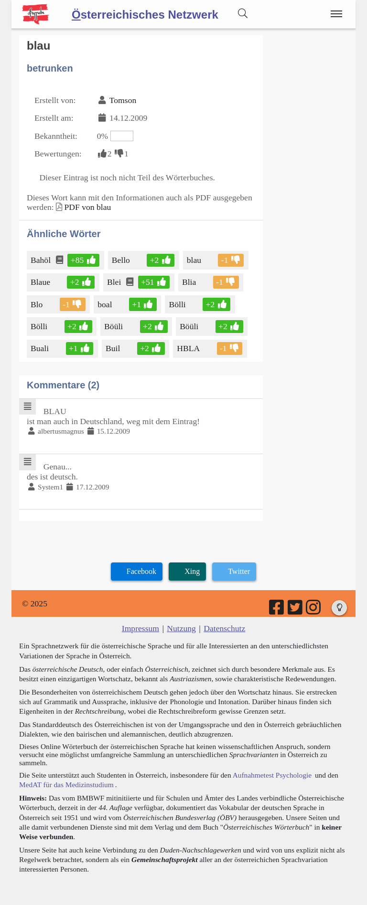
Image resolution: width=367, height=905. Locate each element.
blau (195, 260)
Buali (40, 348)
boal (105, 304)
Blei (114, 282)
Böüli (114, 326)
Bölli (179, 304)
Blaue (41, 282)
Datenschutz (224, 628)
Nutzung (181, 628)
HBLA (189, 348)
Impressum (140, 628)
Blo (37, 304)
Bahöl (41, 260)
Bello (121, 260)
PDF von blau (87, 207)
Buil (113, 348)
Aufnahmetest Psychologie (272, 775)
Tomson (122, 100)
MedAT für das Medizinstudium (66, 784)
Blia (189, 282)
